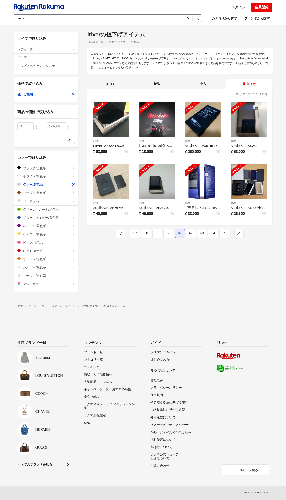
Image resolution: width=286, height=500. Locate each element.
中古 (203, 84)
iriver (96, 140)
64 (213, 233)
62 (191, 233)
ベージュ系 (46, 201)
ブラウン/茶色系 (46, 193)
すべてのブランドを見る (34, 464)
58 (146, 233)
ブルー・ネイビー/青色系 (46, 217)
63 (202, 233)
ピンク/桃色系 (46, 242)
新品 (156, 84)
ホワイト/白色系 (46, 176)
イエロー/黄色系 (46, 234)
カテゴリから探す (224, 18)
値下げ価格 (46, 94)
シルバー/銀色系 (46, 267)
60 (168, 233)
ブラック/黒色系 (46, 168)
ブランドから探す (257, 18)
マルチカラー (46, 284)
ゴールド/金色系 (46, 275)
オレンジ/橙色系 (46, 259)
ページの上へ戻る (245, 470)
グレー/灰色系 (46, 184)
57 (135, 233)
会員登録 (261, 7)
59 (157, 233)
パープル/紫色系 (46, 226)
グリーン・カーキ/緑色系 (46, 209)
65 (224, 233)
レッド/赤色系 (46, 251)
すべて (110, 84)
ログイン (238, 7)
